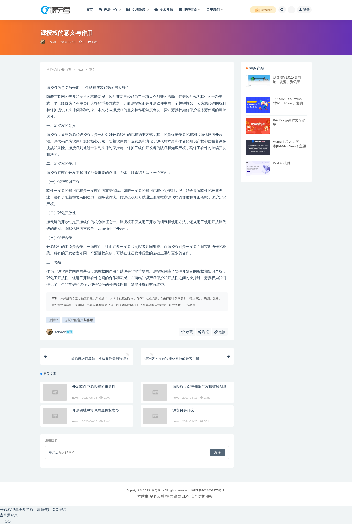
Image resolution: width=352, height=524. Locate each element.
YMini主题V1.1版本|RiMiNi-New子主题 (289, 144)
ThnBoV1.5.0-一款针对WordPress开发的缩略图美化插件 (289, 103)
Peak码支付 (281, 163)
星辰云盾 (157, 496)
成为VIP (263, 10)
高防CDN (181, 496)
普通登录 (9, 515)
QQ (5, 521)
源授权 (53, 320)
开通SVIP (7, 509)
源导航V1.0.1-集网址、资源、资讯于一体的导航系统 (288, 81)
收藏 (187, 332)
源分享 (156, 490)
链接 (219, 332)
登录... (53, 452)
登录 (304, 10)
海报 (203, 332)
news (53, 41)
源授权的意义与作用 (79, 320)
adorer (59, 332)
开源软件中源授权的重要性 (94, 386)
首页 (68, 69)
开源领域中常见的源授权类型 (95, 410)
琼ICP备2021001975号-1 (207, 490)
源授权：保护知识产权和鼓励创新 (199, 386)
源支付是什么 (183, 410)
